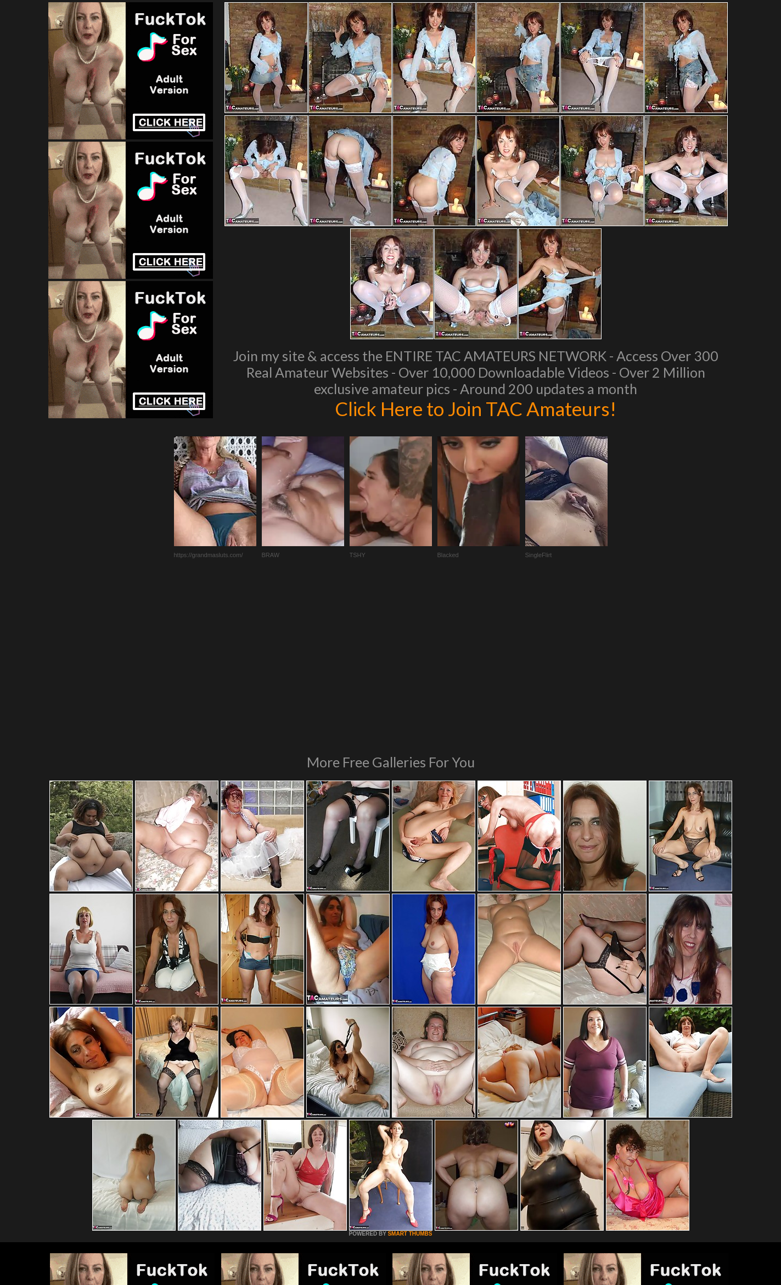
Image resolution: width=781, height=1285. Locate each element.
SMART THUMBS (409, 1084)
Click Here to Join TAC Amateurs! (475, 408)
